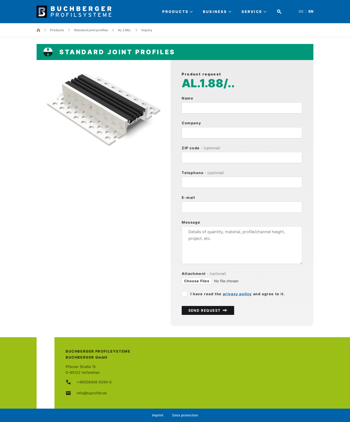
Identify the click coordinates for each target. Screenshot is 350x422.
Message (191, 222)
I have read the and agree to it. (237, 294)
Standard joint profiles (91, 30)
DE (301, 11)
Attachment (204, 273)
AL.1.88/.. (124, 30)
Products (57, 30)
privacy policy (237, 294)
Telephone (203, 172)
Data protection (185, 415)
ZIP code (201, 148)
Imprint (157, 415)
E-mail (188, 197)
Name (187, 98)
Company (191, 123)
